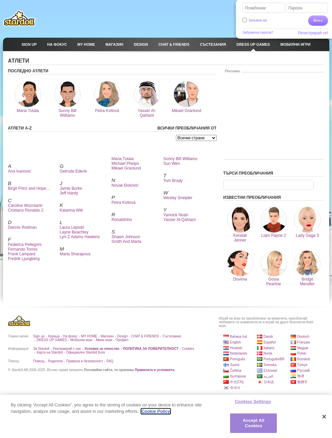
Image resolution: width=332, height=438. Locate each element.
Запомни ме (258, 20)
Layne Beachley (74, 232)
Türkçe (302, 365)
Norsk (268, 353)
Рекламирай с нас (67, 349)
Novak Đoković (125, 185)
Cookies (188, 349)
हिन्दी (300, 376)
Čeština (236, 370)
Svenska (270, 365)
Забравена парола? (258, 32)
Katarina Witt (71, 210)
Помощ (38, 361)
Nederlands (238, 353)
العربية (268, 376)
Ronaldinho (122, 219)
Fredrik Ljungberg (24, 258)
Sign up (39, 336)
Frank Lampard (21, 254)
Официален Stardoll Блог (85, 352)
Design (122, 336)
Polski (301, 353)
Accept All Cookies (253, 426)
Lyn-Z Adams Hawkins (80, 236)
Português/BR (274, 359)
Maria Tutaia (123, 158)
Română (303, 359)
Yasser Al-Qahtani (179, 219)
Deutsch (303, 336)
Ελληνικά (270, 370)
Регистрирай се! (313, 33)
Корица (54, 336)
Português (238, 359)
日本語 (269, 382)
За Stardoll (41, 349)
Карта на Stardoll (50, 352)
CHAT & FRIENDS (145, 336)
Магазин (107, 336)
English (235, 342)
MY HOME (89, 336)
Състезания (171, 336)
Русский (303, 370)
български (238, 376)
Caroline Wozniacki (25, 205)
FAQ (110, 361)
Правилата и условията (154, 370)
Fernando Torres (23, 249)
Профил (122, 340)
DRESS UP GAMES (52, 340)
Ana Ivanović (19, 171)
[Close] (324, 419)
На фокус (70, 336)
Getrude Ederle (73, 171)
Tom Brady (173, 180)
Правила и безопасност (84, 361)
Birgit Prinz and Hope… (29, 188)
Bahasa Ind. (239, 336)
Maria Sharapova (75, 254)
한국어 (235, 388)
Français (303, 342)
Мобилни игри (81, 340)
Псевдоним (255, 8)
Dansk (268, 336)
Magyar (302, 348)
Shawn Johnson (126, 236)
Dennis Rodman (22, 227)
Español (270, 342)
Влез (317, 21)
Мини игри (104, 340)
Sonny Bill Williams (180, 158)
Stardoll (19, 18)
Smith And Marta (127, 241)
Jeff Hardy (69, 193)
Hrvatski (236, 348)
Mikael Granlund (126, 168)
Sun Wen (171, 163)
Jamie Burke (71, 188)
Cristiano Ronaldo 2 (25, 210)
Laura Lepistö (72, 227)
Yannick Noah (175, 215)
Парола (295, 8)
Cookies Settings (253, 404)
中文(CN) (237, 382)
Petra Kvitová (124, 202)
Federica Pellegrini (24, 244)
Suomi (234, 365)
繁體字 (302, 382)
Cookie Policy (155, 414)
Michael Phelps (125, 163)
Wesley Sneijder (177, 197)
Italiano (269, 348)
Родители (55, 361)
